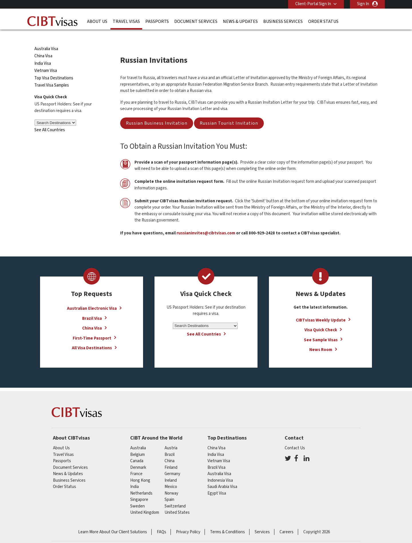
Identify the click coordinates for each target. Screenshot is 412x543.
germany (172, 463)
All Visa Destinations (92, 338)
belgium (137, 444)
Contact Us (295, 438)
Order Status (323, 21)
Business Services (283, 21)
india (134, 476)
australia (138, 438)
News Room (320, 339)
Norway (171, 483)
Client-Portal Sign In (313, 4)
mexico (171, 476)
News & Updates (240, 21)
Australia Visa (46, 39)
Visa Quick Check (320, 320)
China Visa (43, 46)
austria (171, 438)
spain (169, 489)
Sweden (137, 496)
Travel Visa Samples (51, 75)
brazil (170, 444)
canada (136, 451)
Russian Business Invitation (156, 113)
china (170, 451)
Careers (287, 521)
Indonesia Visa (220, 470)
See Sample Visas (321, 329)
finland (171, 457)
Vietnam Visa (45, 60)
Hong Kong (140, 470)
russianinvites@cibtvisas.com (206, 223)
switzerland (175, 496)
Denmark (138, 457)
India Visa (42, 53)
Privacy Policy (188, 521)
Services (262, 521)
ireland (171, 470)
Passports (157, 21)
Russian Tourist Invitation (229, 113)
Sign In (363, 4)
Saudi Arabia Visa (222, 476)
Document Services (195, 21)
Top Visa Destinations (53, 68)
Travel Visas (126, 21)
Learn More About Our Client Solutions (112, 521)
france (136, 463)
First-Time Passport (92, 328)
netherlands (141, 483)
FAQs (161, 521)
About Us (97, 21)
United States (177, 502)
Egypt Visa (216, 483)
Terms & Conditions (227, 521)
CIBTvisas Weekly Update (321, 310)
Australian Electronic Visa (92, 298)
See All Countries (49, 120)
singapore (139, 489)
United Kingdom (144, 502)
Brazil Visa (92, 308)
